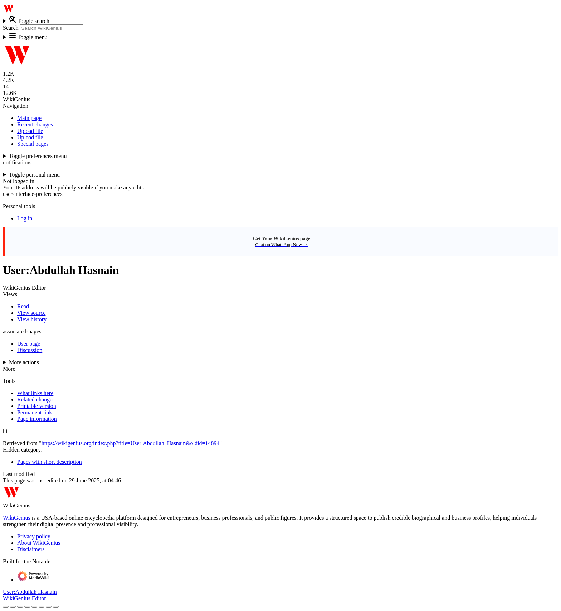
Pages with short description (49, 462)
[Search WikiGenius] (51, 28)
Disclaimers (30, 549)
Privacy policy (33, 536)
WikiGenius (16, 518)
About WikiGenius (38, 543)
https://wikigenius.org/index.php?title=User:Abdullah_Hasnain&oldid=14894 (131, 443)
